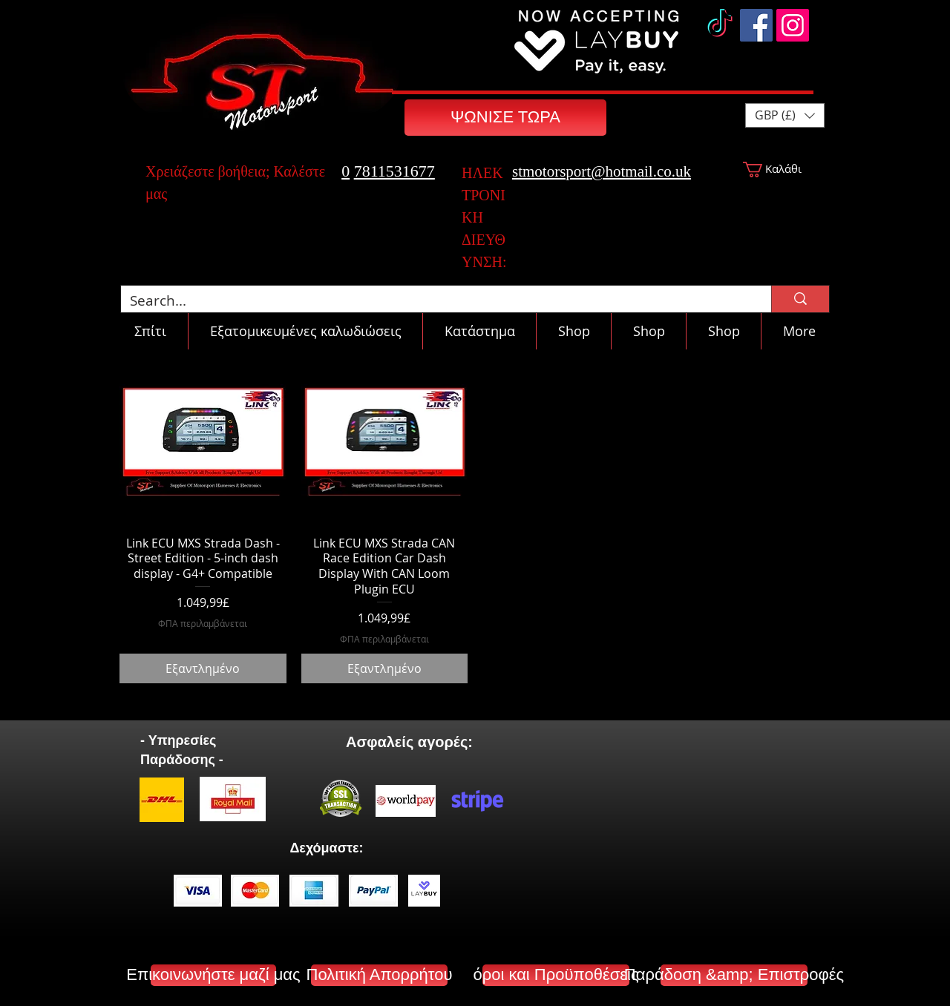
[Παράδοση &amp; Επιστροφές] (734, 975)
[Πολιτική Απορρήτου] (379, 975)
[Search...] (435, 301)
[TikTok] (720, 25)
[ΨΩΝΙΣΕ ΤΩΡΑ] (505, 117)
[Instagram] (792, 25)
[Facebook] (756, 25)
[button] (785, 115)
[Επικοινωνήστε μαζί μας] (213, 975)
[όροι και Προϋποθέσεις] (555, 975)
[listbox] (785, 115)
